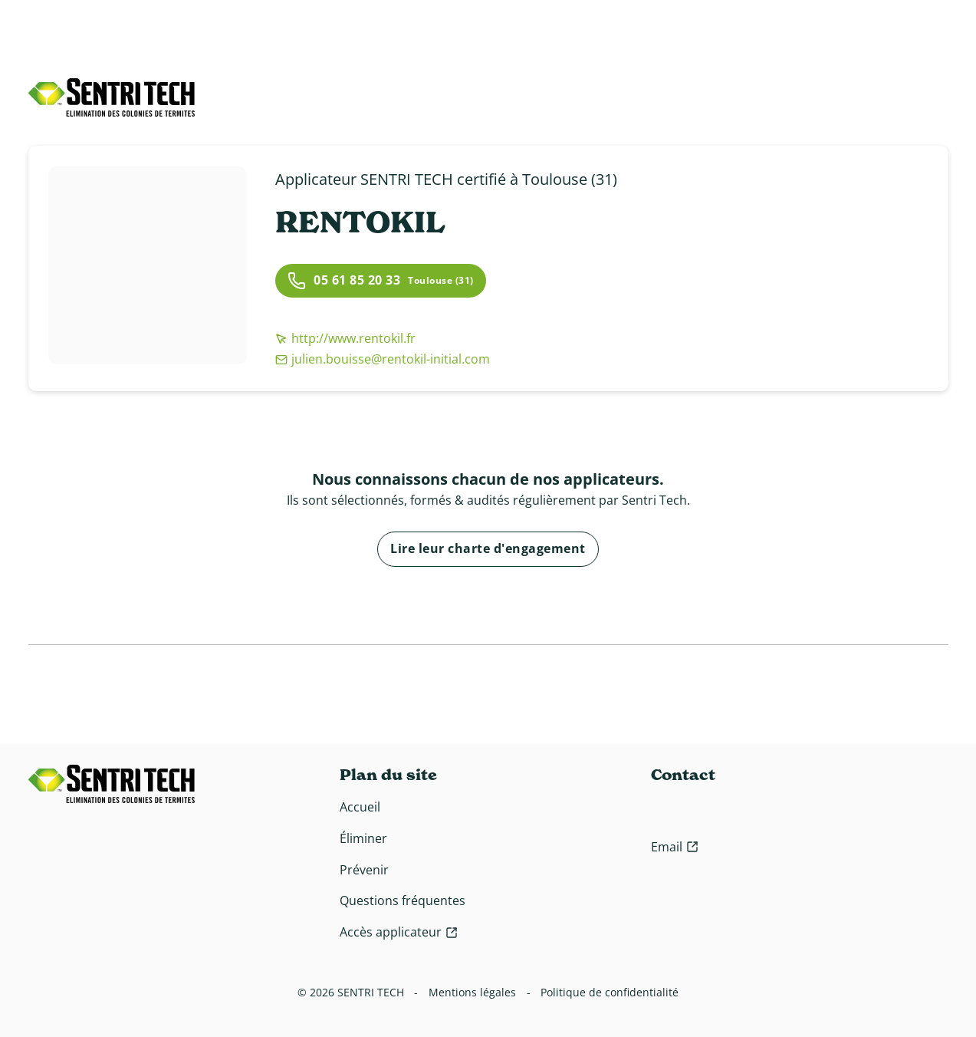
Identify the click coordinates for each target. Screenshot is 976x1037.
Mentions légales (472, 992)
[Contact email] (674, 847)
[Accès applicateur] (399, 932)
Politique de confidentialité (610, 992)
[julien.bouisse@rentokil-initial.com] (382, 359)
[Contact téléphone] (766, 811)
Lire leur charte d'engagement (488, 548)
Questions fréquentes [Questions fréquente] (402, 900)
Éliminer (363, 838)
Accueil (360, 806)
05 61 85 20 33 (344, 281)
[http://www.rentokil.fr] (382, 338)
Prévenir (364, 869)
